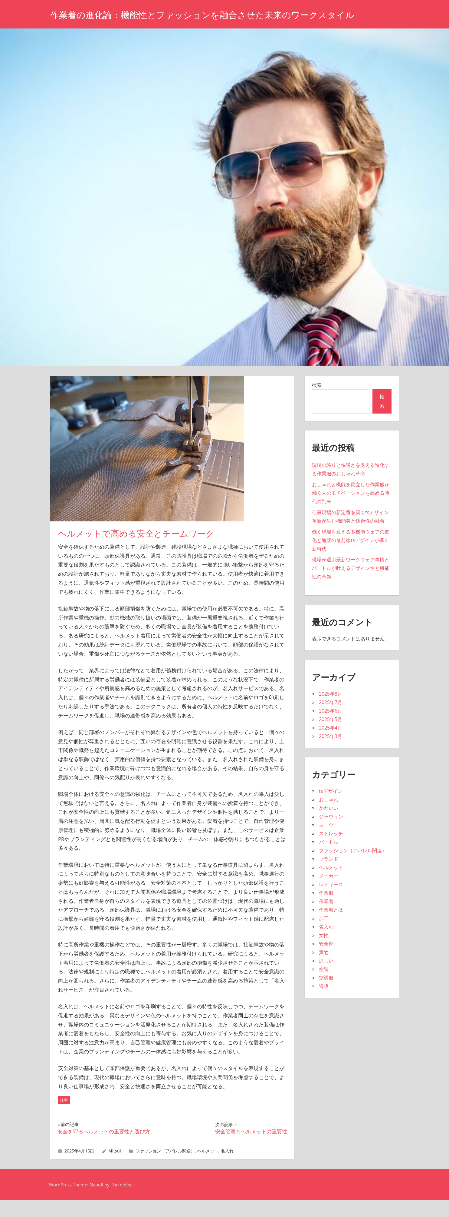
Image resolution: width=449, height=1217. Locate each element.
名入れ (227, 1168)
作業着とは (331, 926)
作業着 (326, 918)
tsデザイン (330, 808)
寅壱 (324, 969)
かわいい (328, 825)
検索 (317, 402)
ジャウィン (331, 833)
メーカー (328, 892)
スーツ (326, 842)
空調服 (326, 994)
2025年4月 (330, 744)
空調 (324, 986)
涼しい (326, 977)
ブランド (328, 876)
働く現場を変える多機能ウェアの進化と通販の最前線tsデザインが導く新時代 (350, 557)
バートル (328, 859)
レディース (331, 901)
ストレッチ (331, 850)
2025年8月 (330, 710)
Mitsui (114, 1168)
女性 (324, 952)
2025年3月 (330, 753)
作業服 (326, 909)
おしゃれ (328, 816)
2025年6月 (330, 727)
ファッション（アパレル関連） (165, 1168)
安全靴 (326, 960)
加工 (324, 935)
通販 (324, 1003)
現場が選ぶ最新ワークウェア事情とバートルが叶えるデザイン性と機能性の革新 (350, 585)
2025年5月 (330, 736)
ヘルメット (207, 1168)
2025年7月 (330, 719)
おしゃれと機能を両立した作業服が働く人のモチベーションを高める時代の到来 (350, 510)
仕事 (64, 1117)
